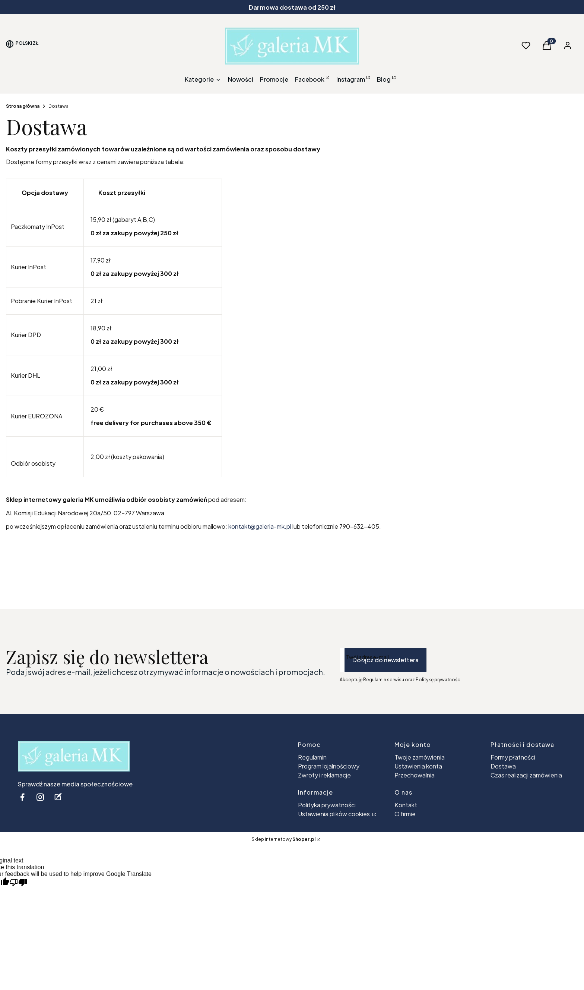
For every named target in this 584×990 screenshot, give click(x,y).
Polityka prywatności (327, 805)
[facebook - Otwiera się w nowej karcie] (22, 797)
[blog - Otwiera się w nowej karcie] (58, 797)
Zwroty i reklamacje (324, 775)
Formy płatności (513, 757)
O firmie (405, 814)
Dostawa (503, 766)
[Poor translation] (18, 882)
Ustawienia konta (418, 766)
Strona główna (22, 106)
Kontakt (405, 805)
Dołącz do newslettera (385, 660)
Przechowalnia (414, 775)
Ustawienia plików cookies (334, 814)
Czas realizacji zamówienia (526, 775)
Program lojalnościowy (328, 766)
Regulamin (312, 757)
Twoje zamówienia (419, 757)
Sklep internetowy (283, 839)
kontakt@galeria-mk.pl (259, 526)
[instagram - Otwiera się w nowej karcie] (40, 797)
